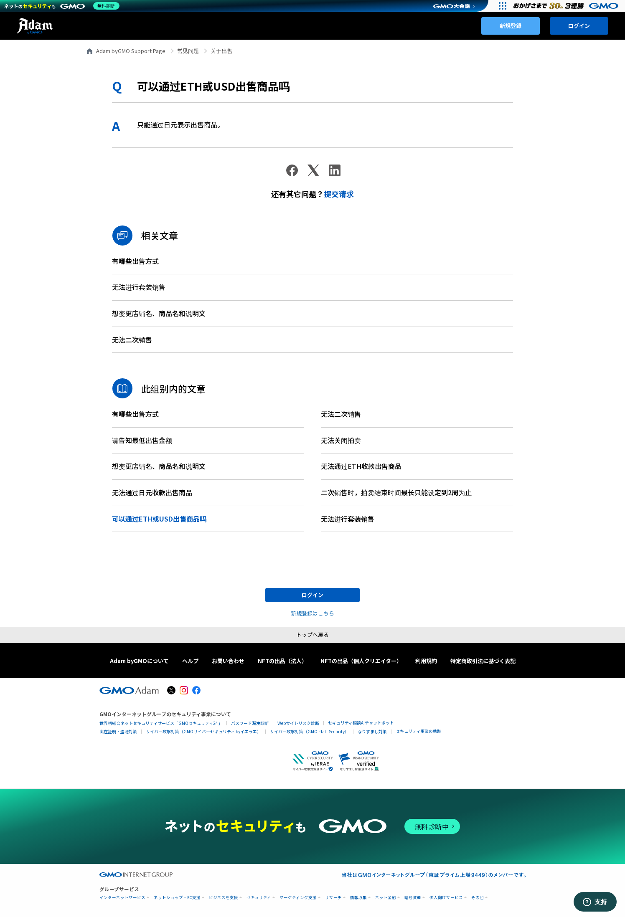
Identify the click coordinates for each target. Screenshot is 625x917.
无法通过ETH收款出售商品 (361, 466)
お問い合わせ (228, 661)
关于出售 (221, 51)
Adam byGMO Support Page (130, 51)
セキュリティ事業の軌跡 (418, 731)
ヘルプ (190, 661)
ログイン (579, 26)
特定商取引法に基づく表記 (483, 661)
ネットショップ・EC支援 (177, 897)
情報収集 (358, 897)
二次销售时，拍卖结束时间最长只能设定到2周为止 (396, 492)
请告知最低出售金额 (142, 440)
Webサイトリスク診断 (298, 723)
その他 (477, 897)
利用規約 (426, 661)
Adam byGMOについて (139, 661)
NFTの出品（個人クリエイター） (361, 661)
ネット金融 (385, 897)
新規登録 (510, 26)
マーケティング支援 (298, 897)
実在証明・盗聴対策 (118, 731)
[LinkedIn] (334, 170)
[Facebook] (292, 170)
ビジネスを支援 (223, 897)
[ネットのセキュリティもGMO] (64, 6)
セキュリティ (258, 897)
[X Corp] (313, 170)
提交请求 (339, 193)
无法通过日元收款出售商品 (152, 492)
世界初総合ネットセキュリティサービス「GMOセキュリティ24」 (160, 723)
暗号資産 (412, 897)
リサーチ (333, 897)
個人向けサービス (446, 897)
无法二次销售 (132, 339)
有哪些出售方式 (135, 261)
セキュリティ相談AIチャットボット (361, 722)
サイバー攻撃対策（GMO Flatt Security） (309, 731)
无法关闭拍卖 (341, 440)
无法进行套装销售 (138, 287)
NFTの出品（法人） (282, 661)
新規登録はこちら (312, 613)
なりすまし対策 (372, 731)
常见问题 (188, 51)
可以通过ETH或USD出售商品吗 (159, 519)
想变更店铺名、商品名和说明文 (159, 313)
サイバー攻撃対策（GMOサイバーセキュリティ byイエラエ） (203, 731)
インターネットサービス (122, 897)
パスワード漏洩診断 (250, 723)
